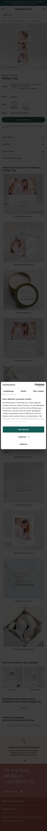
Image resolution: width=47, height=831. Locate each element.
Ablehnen (23, 444)
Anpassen (23, 437)
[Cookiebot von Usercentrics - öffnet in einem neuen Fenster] (34, 384)
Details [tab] (23, 391)
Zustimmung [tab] (8, 391)
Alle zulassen (23, 429)
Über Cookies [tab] (38, 391)
